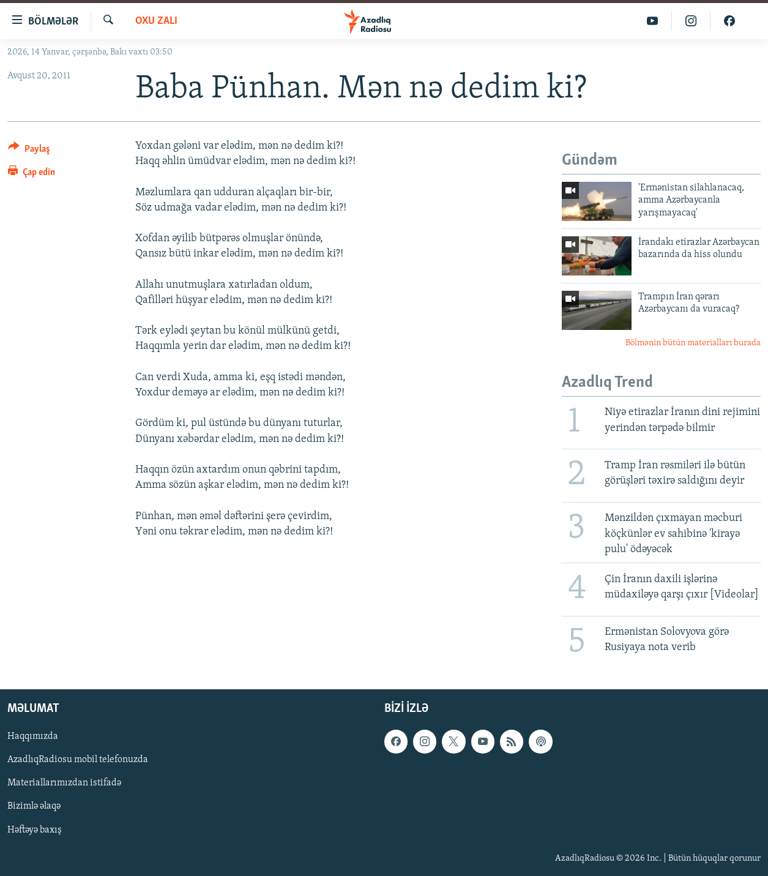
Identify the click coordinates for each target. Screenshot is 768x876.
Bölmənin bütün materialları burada (693, 343)
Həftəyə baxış (34, 830)
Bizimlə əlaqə (34, 807)
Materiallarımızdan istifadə (64, 783)
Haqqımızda (32, 736)
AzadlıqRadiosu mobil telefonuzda (77, 760)
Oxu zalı (156, 21)
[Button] (29, 150)
